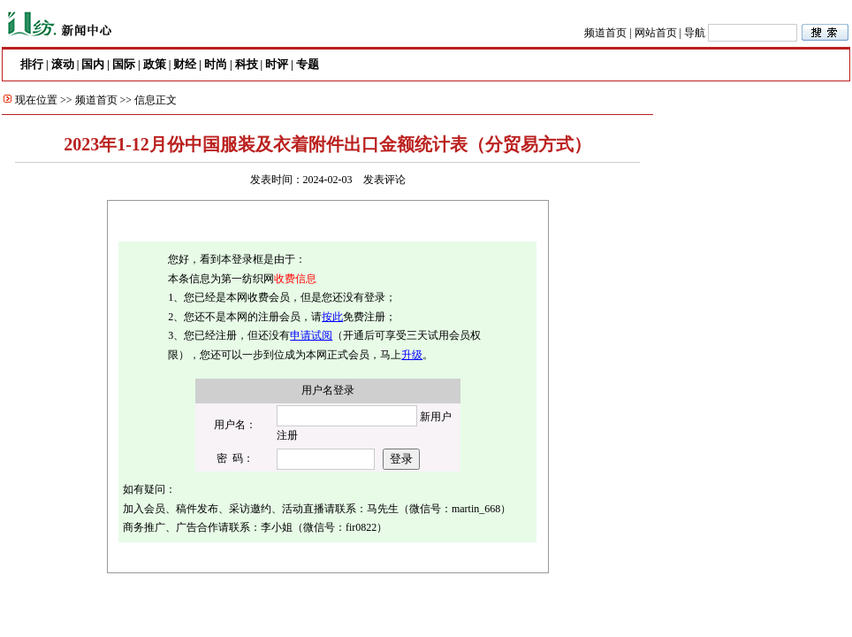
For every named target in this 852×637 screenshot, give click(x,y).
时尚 (215, 64)
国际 (123, 64)
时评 (276, 64)
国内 (92, 64)
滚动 (62, 64)
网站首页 (656, 33)
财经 (184, 64)
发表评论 (384, 179)
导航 (694, 33)
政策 (154, 64)
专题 (307, 64)
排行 (31, 64)
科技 (246, 64)
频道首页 (605, 33)
